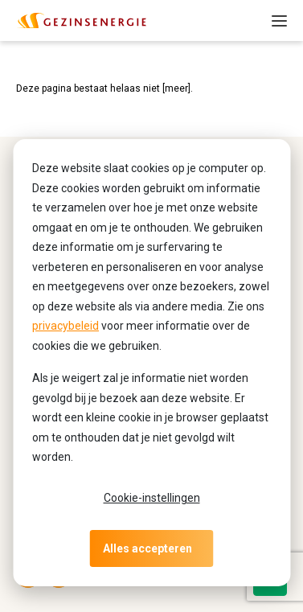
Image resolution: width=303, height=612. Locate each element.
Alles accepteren (147, 548)
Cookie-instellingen (152, 497)
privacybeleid (65, 325)
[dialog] (151, 362)
